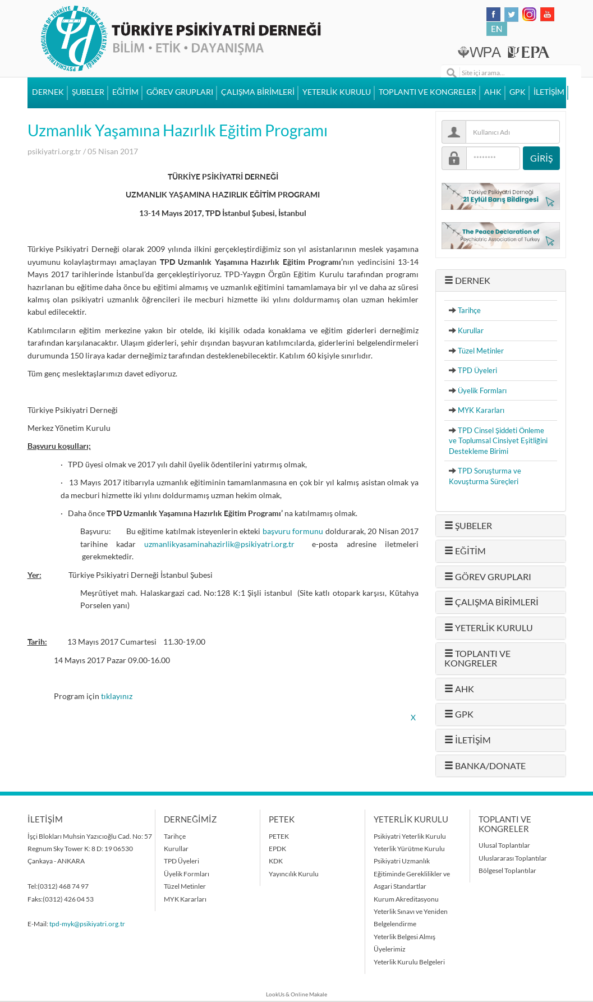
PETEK (279, 836)
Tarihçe (469, 310)
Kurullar (471, 330)
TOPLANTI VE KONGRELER (427, 92)
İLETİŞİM (549, 92)
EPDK (277, 848)
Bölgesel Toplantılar (507, 870)
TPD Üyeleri (477, 370)
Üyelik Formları (482, 390)
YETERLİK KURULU (336, 92)
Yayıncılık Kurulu (294, 873)
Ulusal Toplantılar (504, 845)
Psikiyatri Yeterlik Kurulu (410, 836)
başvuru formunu (294, 531)
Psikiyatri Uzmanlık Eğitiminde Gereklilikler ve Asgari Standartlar (412, 873)
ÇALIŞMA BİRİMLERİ (258, 92)
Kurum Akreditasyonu (406, 899)
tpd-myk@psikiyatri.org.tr (87, 923)
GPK (517, 92)
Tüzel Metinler (481, 351)
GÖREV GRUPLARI (179, 92)
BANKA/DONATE (485, 766)
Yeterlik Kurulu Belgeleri (409, 962)
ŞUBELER (88, 92)
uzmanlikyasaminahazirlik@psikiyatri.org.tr (219, 544)
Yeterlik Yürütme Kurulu (409, 848)
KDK (276, 861)
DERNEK (48, 92)
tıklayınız (116, 696)
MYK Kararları (481, 410)
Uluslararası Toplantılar (513, 858)
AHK (493, 92)
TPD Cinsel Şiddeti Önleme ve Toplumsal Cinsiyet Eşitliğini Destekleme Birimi (498, 440)
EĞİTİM (125, 92)
